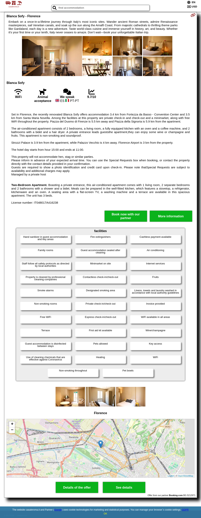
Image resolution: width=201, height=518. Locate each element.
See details (124, 487)
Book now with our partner (126, 216)
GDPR (185, 509)
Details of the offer (77, 487)
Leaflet (171, 476)
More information (171, 216)
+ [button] (12, 424)
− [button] (12, 430)
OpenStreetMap (185, 476)
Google (58, 509)
